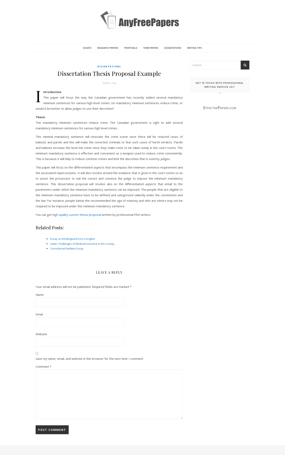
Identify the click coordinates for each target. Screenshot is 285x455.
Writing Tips (194, 48)
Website (41, 334)
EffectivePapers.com (219, 107)
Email (39, 314)
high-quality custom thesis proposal (76, 215)
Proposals (130, 48)
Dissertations (172, 48)
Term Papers (150, 48)
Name (40, 295)
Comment (43, 366)
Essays (87, 48)
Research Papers (107, 48)
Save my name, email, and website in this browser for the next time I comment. (90, 359)
